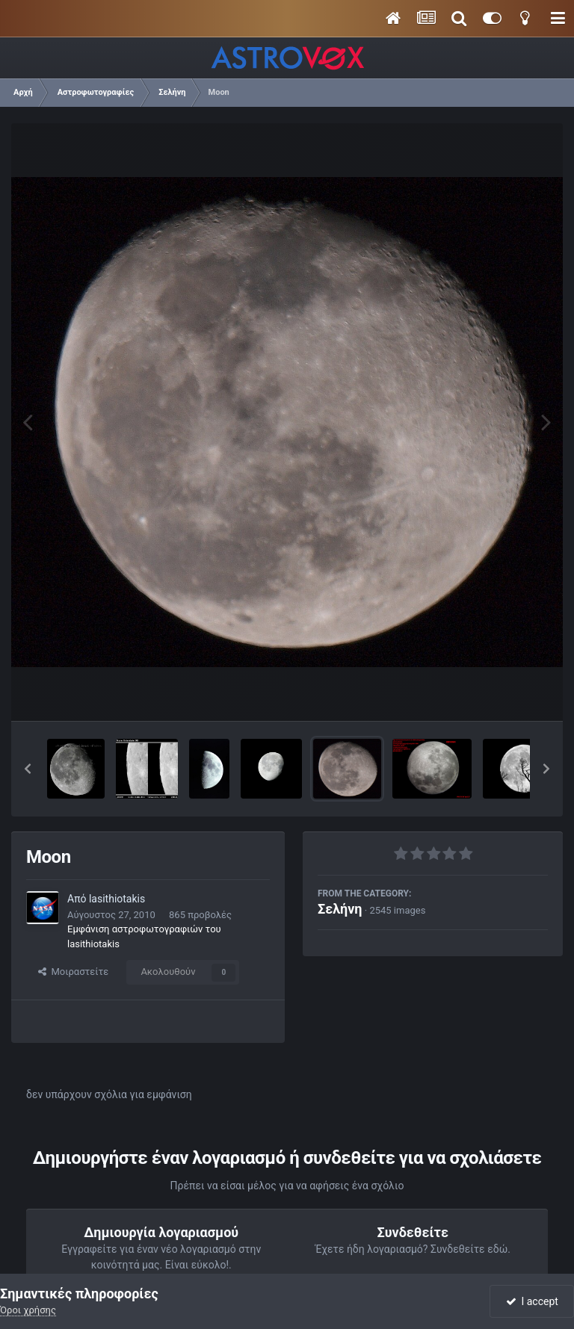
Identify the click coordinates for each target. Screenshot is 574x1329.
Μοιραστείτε (73, 971)
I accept (532, 1301)
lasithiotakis (117, 899)
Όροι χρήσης (28, 1310)
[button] (27, 768)
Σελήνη (340, 909)
